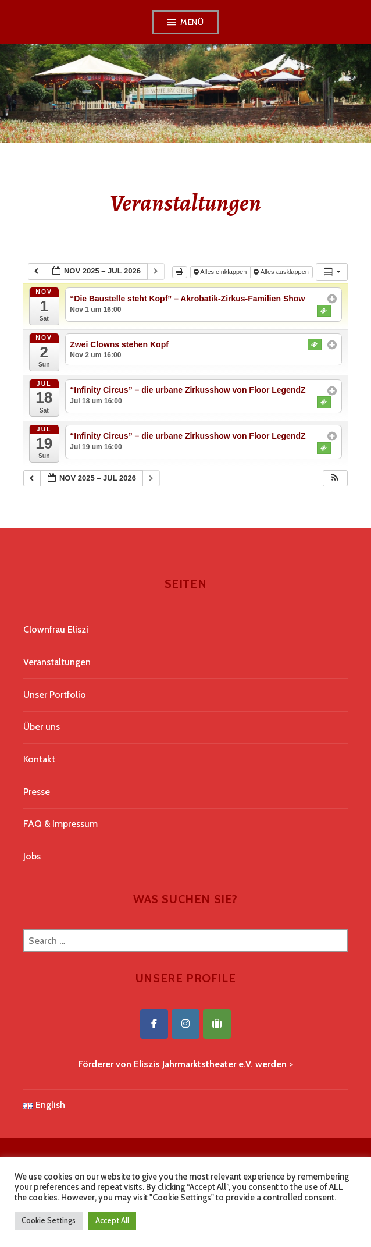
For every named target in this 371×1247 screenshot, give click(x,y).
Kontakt (39, 759)
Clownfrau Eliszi (55, 629)
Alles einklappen (221, 271)
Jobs (32, 856)
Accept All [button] (112, 1220)
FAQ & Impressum (60, 823)
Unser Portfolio (54, 694)
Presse (36, 791)
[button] (335, 478)
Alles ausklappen (282, 271)
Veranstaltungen (57, 661)
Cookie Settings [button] (49, 1220)
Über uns (41, 726)
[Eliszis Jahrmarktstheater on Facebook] (154, 1024)
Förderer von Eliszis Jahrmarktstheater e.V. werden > (185, 1064)
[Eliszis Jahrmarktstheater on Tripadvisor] (217, 1024)
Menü (192, 22)
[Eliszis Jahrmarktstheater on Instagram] (185, 1024)
